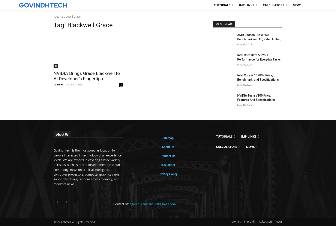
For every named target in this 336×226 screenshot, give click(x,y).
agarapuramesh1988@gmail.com (153, 204)
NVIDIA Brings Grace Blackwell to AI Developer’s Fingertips (87, 76)
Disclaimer (168, 165)
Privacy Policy (168, 174)
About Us (168, 147)
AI (56, 66)
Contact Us (167, 156)
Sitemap (168, 138)
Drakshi (58, 84)
